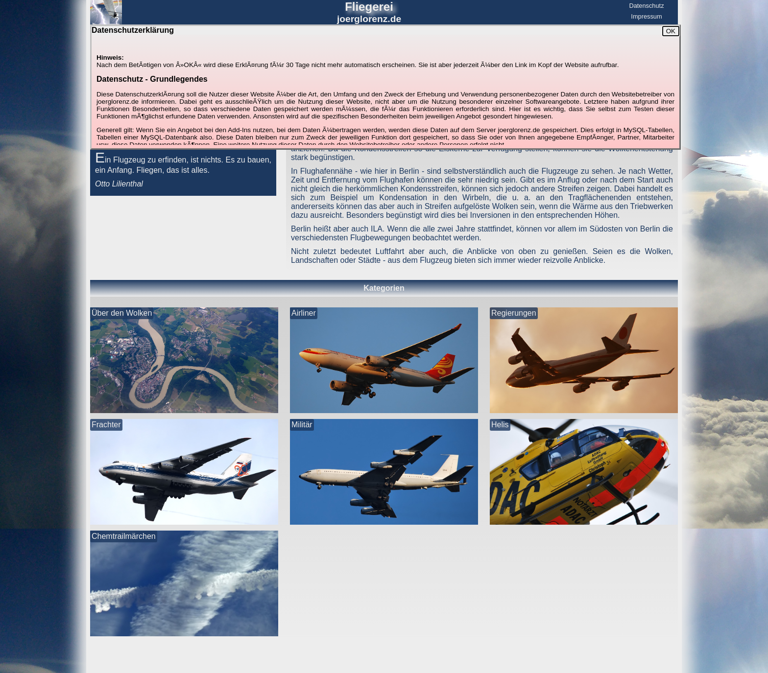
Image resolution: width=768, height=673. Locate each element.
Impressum (646, 16)
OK (670, 31)
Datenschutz (646, 5)
